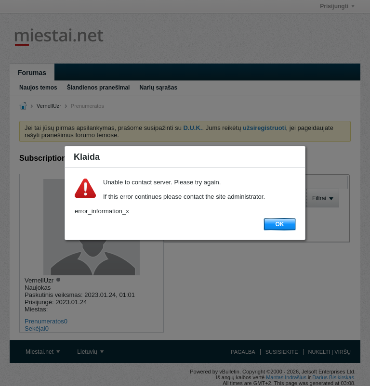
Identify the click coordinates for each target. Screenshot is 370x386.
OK (280, 224)
